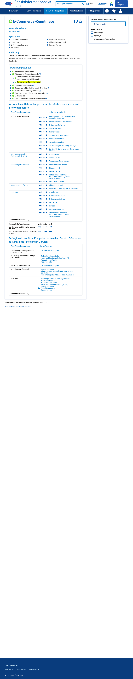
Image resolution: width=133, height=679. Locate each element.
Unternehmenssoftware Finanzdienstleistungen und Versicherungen (59, 176)
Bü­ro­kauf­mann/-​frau (49, 282)
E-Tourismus (54, 154)
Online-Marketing (55, 128)
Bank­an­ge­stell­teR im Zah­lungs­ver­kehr (55, 278)
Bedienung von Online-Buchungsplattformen (19, 155)
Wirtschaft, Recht (15, 31)
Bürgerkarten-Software (19, 185)
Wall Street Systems (56, 182)
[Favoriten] (80, 21)
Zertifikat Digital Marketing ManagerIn (63, 146)
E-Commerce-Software (57, 199)
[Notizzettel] (76, 21)
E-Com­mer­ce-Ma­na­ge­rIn (50, 251)
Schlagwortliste (94, 11)
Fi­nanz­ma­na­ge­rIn (47, 269)
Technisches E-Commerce (59, 135)
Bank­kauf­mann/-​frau (49, 280)
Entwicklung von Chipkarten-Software (63, 189)
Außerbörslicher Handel (58, 165)
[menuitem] (14, 11)
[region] (45, 30)
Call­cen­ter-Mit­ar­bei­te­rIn (50, 256)
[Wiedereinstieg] (120, 11)
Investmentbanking (56, 209)
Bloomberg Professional (20, 165)
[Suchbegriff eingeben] (68, 3)
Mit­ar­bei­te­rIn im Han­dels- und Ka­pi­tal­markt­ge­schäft (57, 272)
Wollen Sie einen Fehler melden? (18, 306)
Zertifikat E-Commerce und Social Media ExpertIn (64, 150)
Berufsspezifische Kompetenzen (103, 25)
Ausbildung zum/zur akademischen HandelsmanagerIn (62, 117)
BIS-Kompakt (120, 4)
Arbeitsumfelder (76, 11)
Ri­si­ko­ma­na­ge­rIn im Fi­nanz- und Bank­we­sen (57, 275)
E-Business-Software (57, 125)
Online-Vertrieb (54, 132)
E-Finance (53, 202)
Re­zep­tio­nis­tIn (46, 262)
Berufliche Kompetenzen (56, 11)
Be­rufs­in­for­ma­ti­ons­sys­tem (33, 3)
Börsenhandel (54, 168)
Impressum (9, 670)
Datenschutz (21, 670)
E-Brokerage (53, 192)
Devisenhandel (54, 171)
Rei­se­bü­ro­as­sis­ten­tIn (49, 260)
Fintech (52, 206)
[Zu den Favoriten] (113, 11)
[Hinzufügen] (11, 20)
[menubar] (66, 11)
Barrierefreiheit (33, 670)
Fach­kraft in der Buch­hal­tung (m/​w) (54, 284)
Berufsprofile (14, 11)
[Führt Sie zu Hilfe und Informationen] (106, 11)
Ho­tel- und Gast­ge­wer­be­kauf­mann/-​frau (56, 258)
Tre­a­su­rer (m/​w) (47, 290)
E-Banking (14, 192)
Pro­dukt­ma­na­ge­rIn (48, 288)
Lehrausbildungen (34, 11)
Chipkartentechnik (56, 185)
